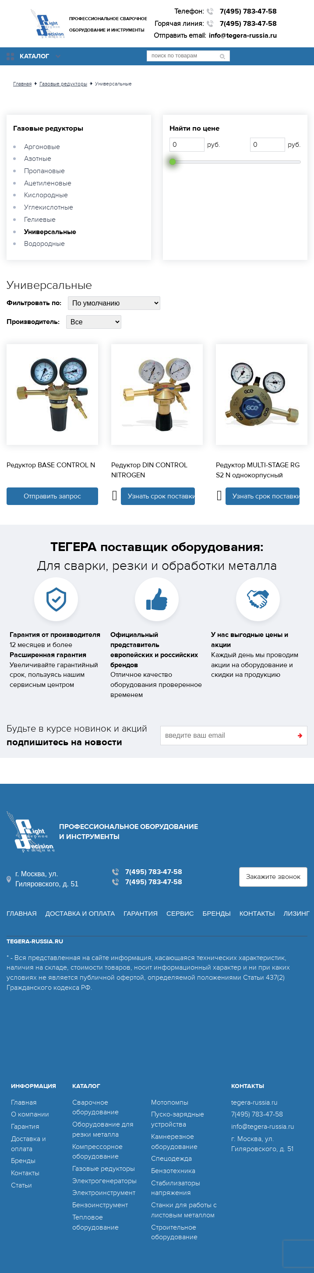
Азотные (37, 158)
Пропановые (44, 171)
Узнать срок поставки (161, 496)
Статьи (21, 1185)
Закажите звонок (273, 876)
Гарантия (140, 913)
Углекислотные (48, 207)
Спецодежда (171, 1158)
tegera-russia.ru (254, 1102)
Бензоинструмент (100, 1205)
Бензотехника (173, 1170)
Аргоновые (42, 146)
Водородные (44, 243)
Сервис (180, 913)
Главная (22, 913)
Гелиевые (40, 219)
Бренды (217, 913)
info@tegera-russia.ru (243, 35)
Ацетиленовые (47, 183)
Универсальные (50, 232)
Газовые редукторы (48, 128)
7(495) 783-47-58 (248, 11)
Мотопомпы (169, 1102)
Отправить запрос (52, 496)
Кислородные (46, 195)
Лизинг (297, 913)
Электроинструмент (103, 1192)
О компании (30, 1114)
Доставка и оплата (80, 913)
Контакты (257, 913)
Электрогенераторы (104, 1181)
